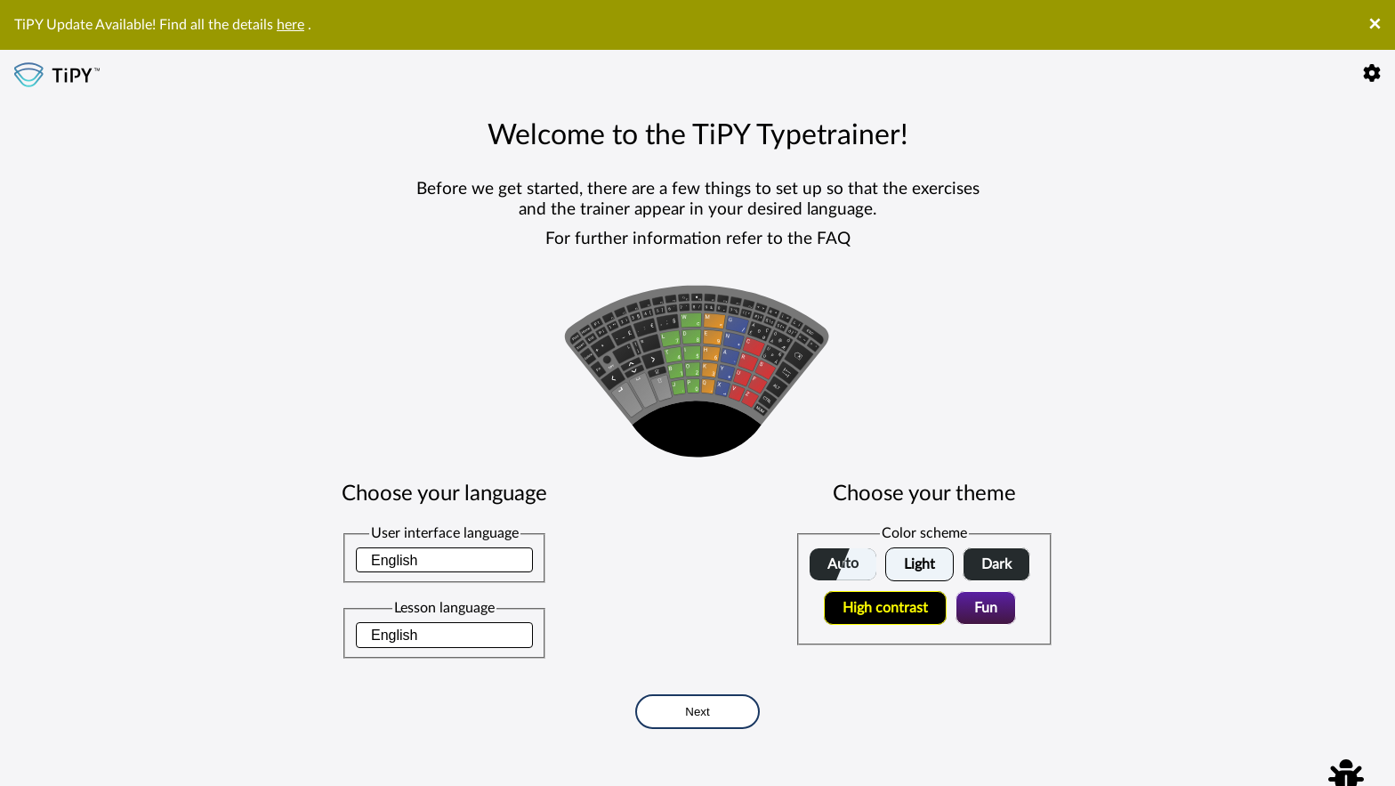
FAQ (834, 239)
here (290, 25)
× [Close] (1374, 25)
